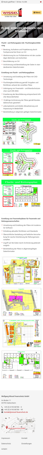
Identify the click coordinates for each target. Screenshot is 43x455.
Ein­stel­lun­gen (27, 444)
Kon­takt (24, 438)
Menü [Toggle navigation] (37, 12)
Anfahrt (4, 449)
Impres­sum (5, 438)
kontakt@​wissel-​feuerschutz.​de (16, 412)
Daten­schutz (6, 444)
